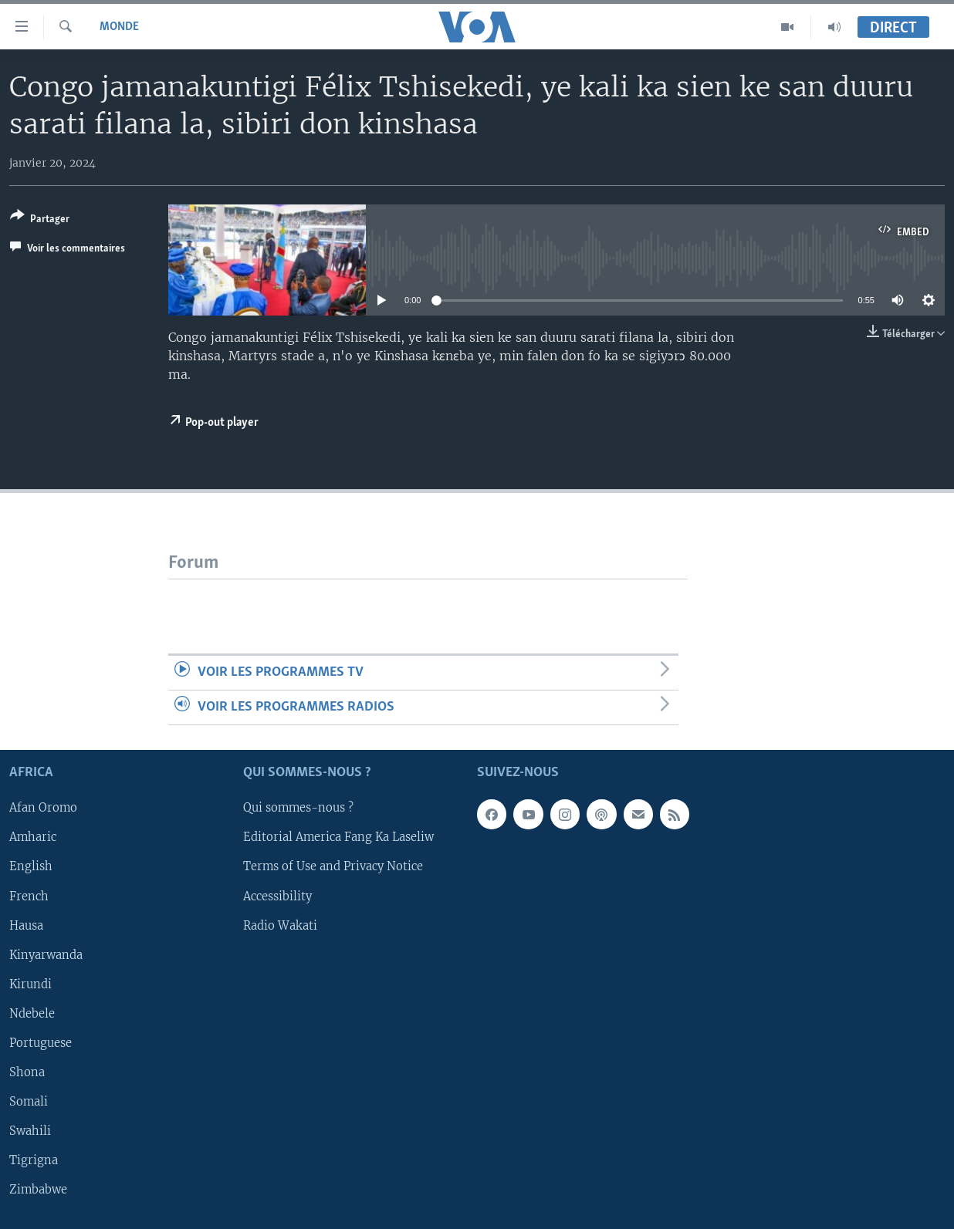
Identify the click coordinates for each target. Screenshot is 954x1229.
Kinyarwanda (46, 955)
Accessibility (277, 896)
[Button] (39, 220)
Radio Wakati (280, 926)
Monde (119, 27)
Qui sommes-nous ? (298, 808)
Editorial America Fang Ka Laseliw (338, 838)
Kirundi (30, 984)
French (29, 896)
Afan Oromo (43, 808)
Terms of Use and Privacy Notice (333, 867)
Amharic (32, 838)
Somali (28, 1102)
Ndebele (32, 1014)
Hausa (26, 926)
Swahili (30, 1131)
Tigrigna (33, 1160)
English (30, 867)
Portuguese (40, 1043)
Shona (27, 1072)
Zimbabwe (38, 1190)
